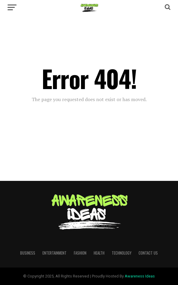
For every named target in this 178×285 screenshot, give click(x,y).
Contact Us (148, 253)
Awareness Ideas (140, 276)
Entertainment (54, 253)
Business (27, 253)
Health (99, 253)
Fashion (80, 253)
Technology (121, 253)
